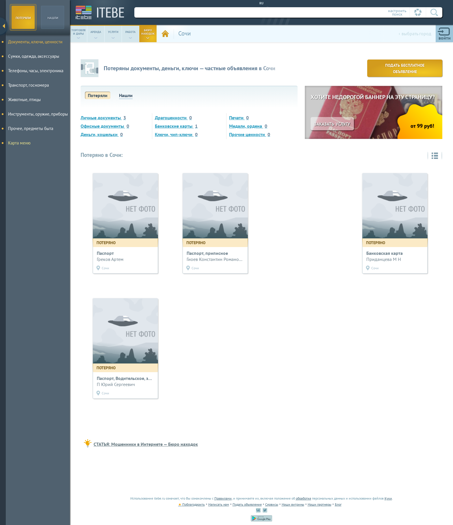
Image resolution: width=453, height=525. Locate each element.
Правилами (223, 498)
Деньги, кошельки (102, 134)
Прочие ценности (249, 134)
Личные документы (103, 117)
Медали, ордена (248, 126)
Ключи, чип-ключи (176, 134)
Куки (388, 498)
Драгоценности (173, 117)
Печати (239, 117)
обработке (303, 498)
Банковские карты (176, 126)
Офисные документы (105, 126)
